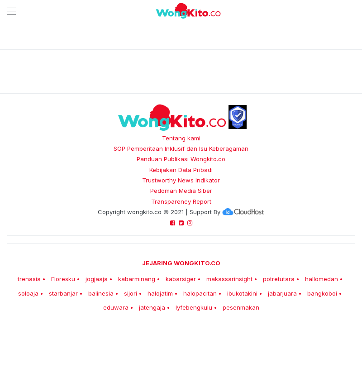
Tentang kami (181, 138)
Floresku (63, 278)
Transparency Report (181, 201)
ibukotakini (242, 293)
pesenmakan (241, 307)
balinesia (101, 293)
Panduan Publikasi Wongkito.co (181, 159)
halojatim (160, 293)
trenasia (29, 278)
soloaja (28, 293)
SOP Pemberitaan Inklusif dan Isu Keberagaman (181, 148)
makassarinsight (229, 278)
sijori (130, 293)
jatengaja (152, 307)
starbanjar (63, 293)
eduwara (116, 307)
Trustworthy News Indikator (181, 180)
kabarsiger (181, 278)
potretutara (279, 278)
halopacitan (200, 293)
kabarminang (136, 278)
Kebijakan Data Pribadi (181, 169)
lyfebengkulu (194, 307)
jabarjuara (282, 293)
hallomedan (321, 278)
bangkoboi (322, 293)
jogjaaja (97, 278)
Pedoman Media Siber (181, 190)
